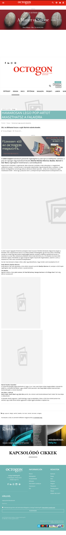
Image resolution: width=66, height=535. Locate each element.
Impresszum (32, 486)
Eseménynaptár (54, 488)
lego (3, 413)
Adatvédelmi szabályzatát (48, 507)
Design (15, 91)
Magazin (40, 91)
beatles (20, 413)
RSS (30, 488)
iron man (24, 413)
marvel (29, 413)
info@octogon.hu (14, 479)
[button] (50, 85)
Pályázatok (53, 486)
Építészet (6, 91)
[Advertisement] (33, 44)
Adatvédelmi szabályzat (35, 483)
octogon (39, 413)
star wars (34, 413)
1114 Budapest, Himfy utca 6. (14, 477)
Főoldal (3, 123)
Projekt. (49, 91)
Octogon (9, 131)
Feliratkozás (33, 510)
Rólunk (31, 474)
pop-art (7, 413)
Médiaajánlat (57, 84)
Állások (58, 86)
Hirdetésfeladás (33, 478)
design (11, 413)
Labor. (57, 91)
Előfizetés (57, 82)
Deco (22, 91)
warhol (15, 413)
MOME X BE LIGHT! (55, 493)
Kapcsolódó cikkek (33, 453)
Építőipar (30, 91)
